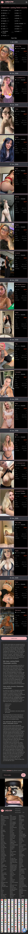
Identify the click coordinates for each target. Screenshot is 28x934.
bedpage (2, 835)
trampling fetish (22, 878)
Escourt (11, 828)
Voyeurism (21, 889)
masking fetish (13, 887)
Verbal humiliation (22, 885)
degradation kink (4, 882)
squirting (21, 862)
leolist (11, 878)
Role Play (21, 839)
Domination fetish (4, 886)
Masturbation (12, 890)
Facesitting (12, 834)
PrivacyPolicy (17, 810)
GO (23, 775)
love (11, 883)
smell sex (21, 857)
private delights (22, 834)
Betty (16, 435)
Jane (16, 168)
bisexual (2, 838)
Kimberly (17, 253)
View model (14, 802)
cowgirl (2, 875)
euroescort (12, 830)
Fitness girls (12, 840)
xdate (20, 894)
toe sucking (21, 877)
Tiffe (16, 344)
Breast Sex (3, 846)
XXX (23, 812)
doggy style (3, 885)
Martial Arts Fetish (13, 885)
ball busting (3, 831)
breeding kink (3, 847)
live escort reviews (14, 882)
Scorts (20, 843)
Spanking (21, 859)
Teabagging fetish (22, 869)
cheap (2, 862)
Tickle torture (21, 871)
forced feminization (14, 844)
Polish (20, 830)
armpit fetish (3, 824)
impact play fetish (13, 862)
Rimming (21, 838)
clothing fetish (4, 866)
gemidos (12, 848)
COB (2, 867)
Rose (16, 582)
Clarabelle (18, 372)
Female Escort (13, 835)
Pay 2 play (18, 522)
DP (1, 887)
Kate (16, 403)
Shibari (20, 852)
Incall (11, 863)
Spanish (20, 858)
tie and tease (22, 873)
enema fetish (3, 897)
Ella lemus (18, 610)
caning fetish (3, 855)
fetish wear (12, 838)
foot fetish (12, 843)
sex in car (21, 847)
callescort (3, 851)
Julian (16, 312)
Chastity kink (3, 861)
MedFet (11, 893)
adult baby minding (5, 816)
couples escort (4, 874)
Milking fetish (12, 894)
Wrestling (21, 893)
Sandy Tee (18, 46)
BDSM (2, 834)
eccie (2, 893)
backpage (3, 830)
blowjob (2, 840)
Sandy (17, 225)
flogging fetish (13, 842)
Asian (2, 826)
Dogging (2, 883)
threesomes (21, 870)
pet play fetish (22, 828)
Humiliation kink (13, 861)
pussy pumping (22, 836)
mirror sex (12, 895)
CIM (1, 863)
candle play (3, 854)
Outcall (20, 823)
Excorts (11, 831)
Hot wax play (12, 858)
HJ (10, 857)
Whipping (21, 891)
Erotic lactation (13, 816)
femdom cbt (12, 836)
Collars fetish (3, 873)
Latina (11, 877)
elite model (3, 895)
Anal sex (2, 823)
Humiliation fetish (13, 859)
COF (2, 871)
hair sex (11, 852)
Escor (11, 820)
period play (21, 827)
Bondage (2, 844)
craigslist (2, 877)
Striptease (21, 865)
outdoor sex (21, 824)
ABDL (2, 815)
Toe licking (21, 875)
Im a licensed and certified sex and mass (21, 463)
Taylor (17, 550)
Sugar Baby (21, 866)
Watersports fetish (23, 890)
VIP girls (21, 887)
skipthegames (22, 855)
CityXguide (3, 865)
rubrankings (21, 840)
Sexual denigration (23, 848)
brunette (2, 848)
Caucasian (3, 858)
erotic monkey (13, 819)
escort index (12, 824)
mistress (11, 897)
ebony (2, 891)
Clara (16, 109)
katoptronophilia (13, 869)
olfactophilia (21, 819)
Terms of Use (17, 808)
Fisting (11, 839)
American (3, 822)
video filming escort (23, 886)
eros (11, 815)
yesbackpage (21, 895)
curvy (2, 881)
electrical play (3, 894)
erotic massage (13, 818)
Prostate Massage (22, 835)
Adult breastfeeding (5, 818)
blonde (2, 839)
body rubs (3, 842)
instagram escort (13, 867)
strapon (20, 863)
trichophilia (21, 881)
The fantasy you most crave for (21, 284)
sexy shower (21, 850)
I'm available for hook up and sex (21, 77)
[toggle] (24, 930)
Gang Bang (12, 847)
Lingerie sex (12, 879)
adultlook (2, 819)
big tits (2, 836)
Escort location (18, 812)
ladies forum (12, 874)
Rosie (16, 137)
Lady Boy (12, 875)
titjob (20, 874)
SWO (20, 867)
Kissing (11, 871)
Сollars (20, 897)
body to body (3, 843)
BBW (2, 832)
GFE (11, 850)
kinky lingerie (13, 870)
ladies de (12, 873)
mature (11, 891)
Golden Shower (13, 851)
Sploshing (21, 861)
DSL (2, 889)
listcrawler (12, 881)
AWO (2, 828)
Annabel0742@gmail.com (21, 491)
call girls (2, 850)
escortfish (12, 826)
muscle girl (21, 815)
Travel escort (21, 879)
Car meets (3, 857)
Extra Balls (12, 832)
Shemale (21, 851)
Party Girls (21, 826)
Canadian (3, 852)
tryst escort (21, 882)
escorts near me (13, 827)
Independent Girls (13, 865)
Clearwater (23, 48)
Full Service (12, 846)
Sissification (21, 854)
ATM (2, 827)
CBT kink (3, 859)
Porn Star (21, 831)
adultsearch (3, 820)
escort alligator (13, 822)
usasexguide (21, 883)
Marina (17, 197)
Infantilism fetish (13, 866)
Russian (20, 842)
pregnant (21, 832)
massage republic (13, 889)
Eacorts (2, 890)
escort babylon (13, 823)
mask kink (12, 886)
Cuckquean (3, 879)
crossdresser (3, 878)
